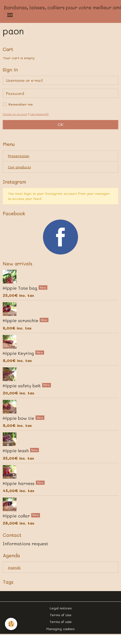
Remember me (20, 104)
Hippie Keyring (19, 353)
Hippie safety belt (22, 385)
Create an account (15, 114)
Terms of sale (61, 621)
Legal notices (61, 608)
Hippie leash (16, 450)
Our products (19, 167)
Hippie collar (17, 516)
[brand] (62, 7)
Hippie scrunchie (21, 320)
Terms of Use (60, 615)
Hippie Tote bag (21, 288)
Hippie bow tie (19, 418)
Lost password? (39, 114)
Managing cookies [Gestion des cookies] (60, 629)
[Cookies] (11, 624)
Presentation (18, 156)
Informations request (25, 543)
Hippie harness (19, 483)
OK (60, 124)
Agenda (14, 567)
